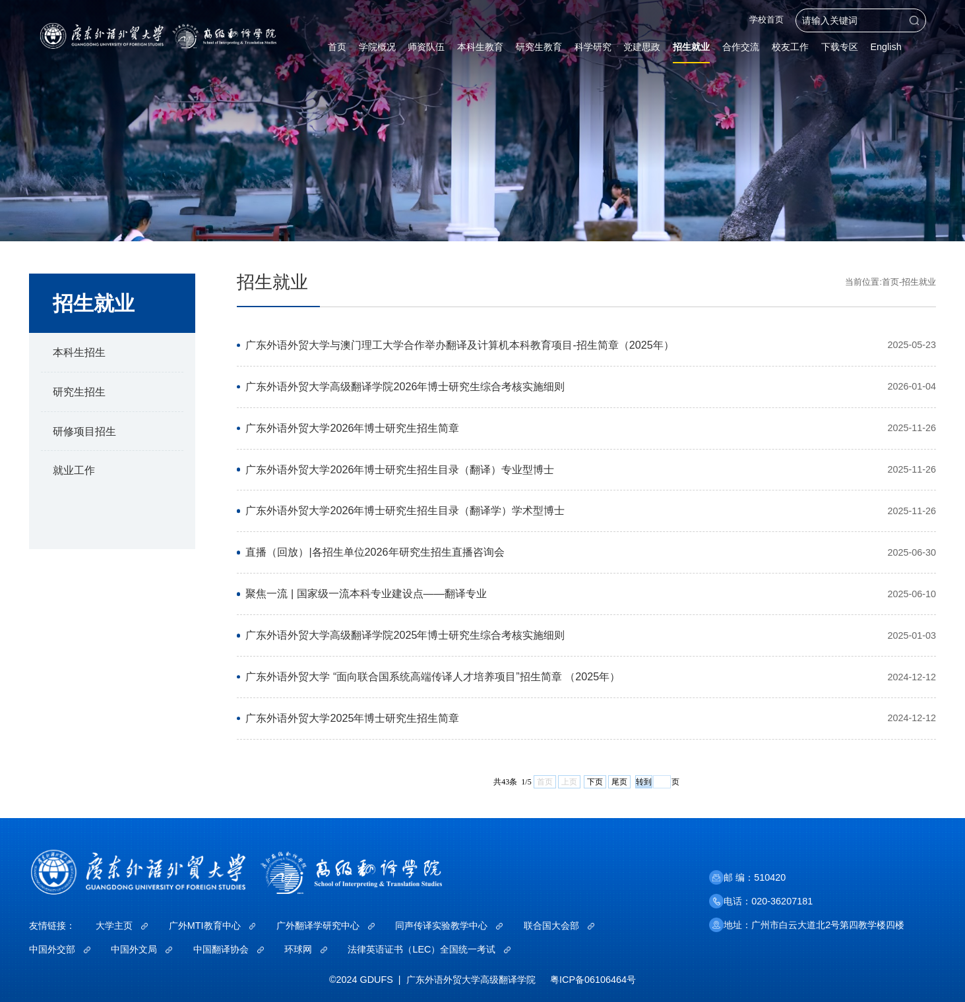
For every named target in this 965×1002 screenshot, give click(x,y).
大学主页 (122, 925)
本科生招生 (79, 352)
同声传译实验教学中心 (449, 925)
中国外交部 (59, 949)
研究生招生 (79, 392)
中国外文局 (141, 949)
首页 (890, 282)
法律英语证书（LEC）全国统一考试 (429, 949)
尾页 (619, 781)
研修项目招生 (84, 431)
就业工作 (74, 470)
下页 (595, 781)
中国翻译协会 (228, 949)
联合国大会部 (559, 925)
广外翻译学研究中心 (325, 925)
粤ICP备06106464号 (593, 979)
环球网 (305, 949)
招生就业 (919, 282)
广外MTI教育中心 (212, 925)
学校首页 (766, 20)
